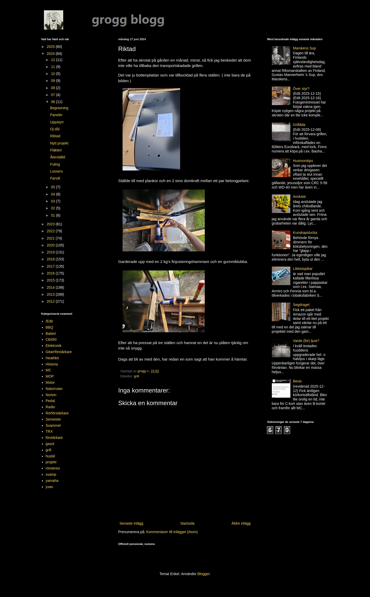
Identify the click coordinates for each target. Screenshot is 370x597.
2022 (51, 231)
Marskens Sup (304, 48)
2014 (51, 287)
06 (53, 102)
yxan (49, 487)
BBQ (49, 327)
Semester (53, 419)
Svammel (53, 425)
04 (53, 194)
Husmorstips (303, 161)
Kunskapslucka (305, 233)
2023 (51, 224)
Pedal (50, 401)
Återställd (57, 157)
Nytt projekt (59, 143)
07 (53, 95)
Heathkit (52, 358)
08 (53, 88)
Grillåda (299, 125)
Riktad (55, 136)
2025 (51, 47)
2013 (51, 294)
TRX (49, 431)
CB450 (51, 339)
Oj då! (55, 129)
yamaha (52, 481)
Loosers (56, 171)
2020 (51, 245)
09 (53, 81)
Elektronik (53, 346)
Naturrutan (54, 389)
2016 (51, 273)
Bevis (297, 381)
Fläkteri (56, 150)
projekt (51, 462)
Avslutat (299, 196)
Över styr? (301, 89)
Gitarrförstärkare (59, 352)
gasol (50, 444)
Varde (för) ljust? (306, 341)
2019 (51, 252)
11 (53, 67)
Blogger (203, 574)
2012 (51, 301)
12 (53, 60)
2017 (51, 266)
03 (53, 201)
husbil (50, 456)
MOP (50, 376)
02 (53, 208)
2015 (51, 280)
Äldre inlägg (241, 523)
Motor (50, 382)
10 (53, 74)
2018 (51, 259)
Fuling (55, 164)
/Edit (49, 321)
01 (53, 215)
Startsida (187, 523)
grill (136, 376)
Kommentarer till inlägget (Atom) (172, 532)
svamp (51, 474)
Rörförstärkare (57, 413)
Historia (52, 364)
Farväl (55, 178)
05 (53, 187)
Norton (51, 395)
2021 (51, 238)
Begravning (59, 108)
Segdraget (301, 305)
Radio (50, 407)
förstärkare (54, 438)
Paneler (56, 115)
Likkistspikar (302, 269)
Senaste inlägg (131, 523)
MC (48, 370)
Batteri (51, 333)
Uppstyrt (56, 122)
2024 (51, 54)
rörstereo (53, 468)
